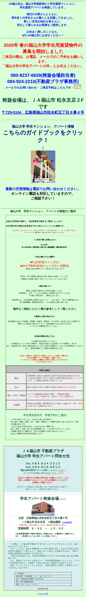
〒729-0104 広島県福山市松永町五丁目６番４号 (43, 112)
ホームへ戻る (43, 594)
